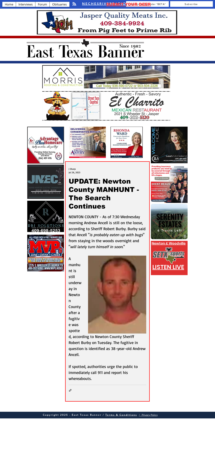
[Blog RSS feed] (74, 4)
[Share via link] (70, 390)
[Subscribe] (191, 4)
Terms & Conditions (121, 414)
